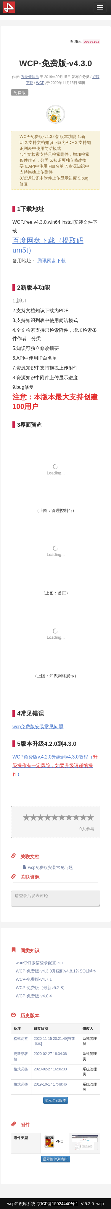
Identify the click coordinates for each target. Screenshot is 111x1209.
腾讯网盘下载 (51, 260)
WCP (40, 83)
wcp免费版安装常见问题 (37, 726)
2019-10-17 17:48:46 (50, 1084)
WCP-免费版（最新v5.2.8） (41, 987)
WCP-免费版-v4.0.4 (34, 996)
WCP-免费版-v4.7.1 (34, 979)
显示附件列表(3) (56, 1159)
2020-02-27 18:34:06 (50, 1054)
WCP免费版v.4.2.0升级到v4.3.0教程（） (55, 765)
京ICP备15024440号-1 (57, 1203)
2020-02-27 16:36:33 (50, 1069)
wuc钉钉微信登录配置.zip (39, 962)
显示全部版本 (55, 1100)
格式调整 (21, 1039)
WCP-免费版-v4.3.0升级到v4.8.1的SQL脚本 (56, 971)
